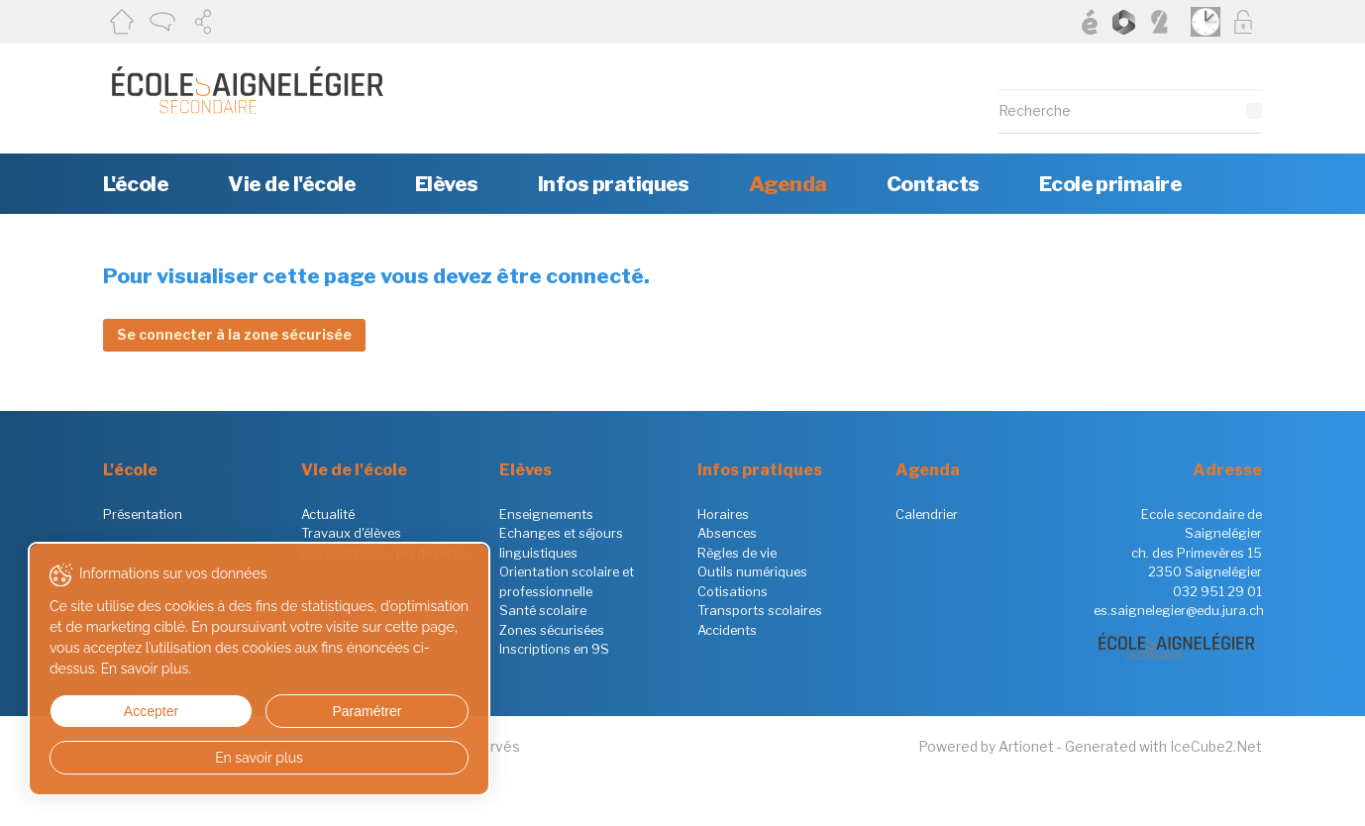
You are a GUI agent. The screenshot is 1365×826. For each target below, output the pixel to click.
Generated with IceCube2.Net (1163, 746)
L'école (135, 183)
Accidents (727, 630)
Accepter (117, 711)
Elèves (446, 183)
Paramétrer (262, 711)
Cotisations (732, 591)
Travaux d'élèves (351, 533)
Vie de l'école (292, 183)
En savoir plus (191, 758)
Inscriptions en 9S (554, 649)
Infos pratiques (613, 183)
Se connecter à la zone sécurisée (234, 334)
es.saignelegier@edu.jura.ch (1179, 610)
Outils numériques (752, 571)
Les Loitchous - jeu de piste (383, 553)
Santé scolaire (542, 610)
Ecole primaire (1111, 183)
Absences (727, 533)
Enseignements (546, 514)
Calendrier (926, 514)
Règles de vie (737, 553)
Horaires (723, 514)
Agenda (788, 183)
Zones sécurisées (551, 630)
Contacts (933, 183)
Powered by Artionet (986, 746)
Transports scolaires (759, 610)
